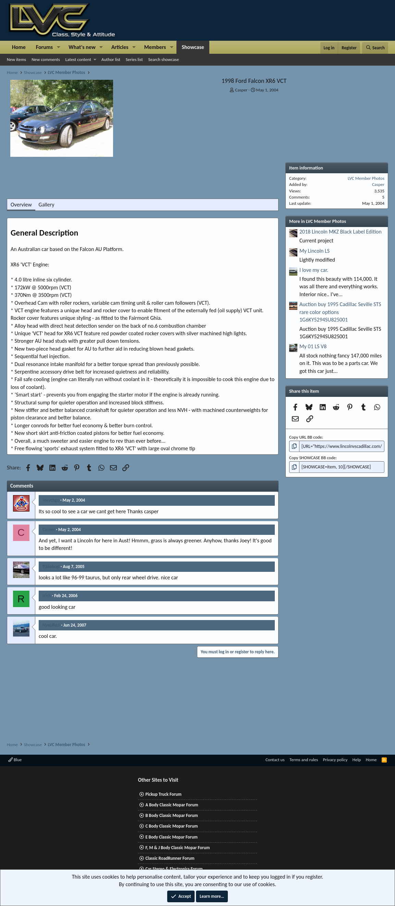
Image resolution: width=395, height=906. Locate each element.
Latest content (78, 59)
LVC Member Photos (366, 178)
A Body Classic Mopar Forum (171, 804)
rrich (46, 595)
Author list (110, 59)
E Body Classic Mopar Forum (171, 837)
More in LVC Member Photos (317, 221)
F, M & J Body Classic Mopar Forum (177, 847)
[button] (58, 47)
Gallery (46, 204)
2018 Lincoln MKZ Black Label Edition (340, 231)
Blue (15, 759)
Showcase (193, 47)
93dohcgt (51, 566)
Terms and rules (303, 759)
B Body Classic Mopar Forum (171, 815)
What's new (82, 47)
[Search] (375, 48)
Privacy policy (335, 759)
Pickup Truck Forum (163, 794)
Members (155, 47)
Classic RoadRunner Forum (169, 858)
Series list (134, 59)
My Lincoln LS (314, 251)
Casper (241, 89)
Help (357, 759)
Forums (44, 47)
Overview (21, 204)
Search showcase (163, 59)
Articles (119, 47)
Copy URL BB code (305, 437)
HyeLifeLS (51, 625)
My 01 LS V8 (312, 346)
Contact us (275, 759)
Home (19, 47)
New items (16, 59)
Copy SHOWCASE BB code (312, 457)
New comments (46, 59)
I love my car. (313, 270)
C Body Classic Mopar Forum (171, 826)
